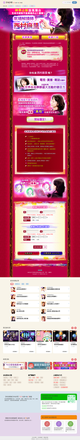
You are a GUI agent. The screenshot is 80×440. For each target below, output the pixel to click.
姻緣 (16, 380)
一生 (36, 380)
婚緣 (30, 377)
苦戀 (12, 380)
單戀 (11, 6)
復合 (11, 382)
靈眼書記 (56, 384)
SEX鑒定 (31, 382)
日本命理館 (34, 437)
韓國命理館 (46, 437)
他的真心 (6, 377)
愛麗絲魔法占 (63, 380)
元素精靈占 (63, 377)
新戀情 (19, 382)
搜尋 (74, 2)
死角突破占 (62, 382)
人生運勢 (6, 382)
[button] (72, 359)
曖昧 (32, 6)
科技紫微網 (40, 437)
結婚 (15, 382)
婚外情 (9, 384)
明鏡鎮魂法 (62, 384)
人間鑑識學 (56, 387)
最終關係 (37, 382)
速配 (25, 6)
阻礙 (42, 382)
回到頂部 (40, 270)
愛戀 (40, 380)
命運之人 (18, 6)
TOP (20, 43)
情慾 (5, 384)
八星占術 (56, 380)
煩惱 (41, 377)
